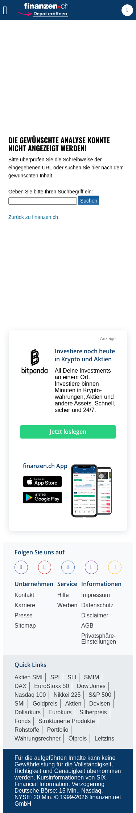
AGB (87, 626)
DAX (20, 686)
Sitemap (25, 626)
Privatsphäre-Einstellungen (98, 639)
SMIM (91, 677)
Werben (67, 605)
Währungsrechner (38, 738)
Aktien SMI (28, 677)
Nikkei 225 (67, 695)
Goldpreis (45, 703)
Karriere (25, 605)
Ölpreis (78, 738)
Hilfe (63, 595)
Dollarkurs (28, 712)
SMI (20, 703)
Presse (24, 615)
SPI (55, 677)
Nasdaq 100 (30, 695)
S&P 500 (99, 695)
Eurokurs (59, 712)
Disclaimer (94, 615)
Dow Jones (91, 686)
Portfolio (58, 730)
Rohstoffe (27, 730)
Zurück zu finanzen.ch (33, 217)
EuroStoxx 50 (51, 686)
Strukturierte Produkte (66, 721)
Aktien (73, 703)
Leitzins (104, 738)
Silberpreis (93, 712)
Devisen (99, 703)
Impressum (95, 595)
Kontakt (24, 595)
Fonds (22, 721)
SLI (71, 677)
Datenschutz (97, 605)
